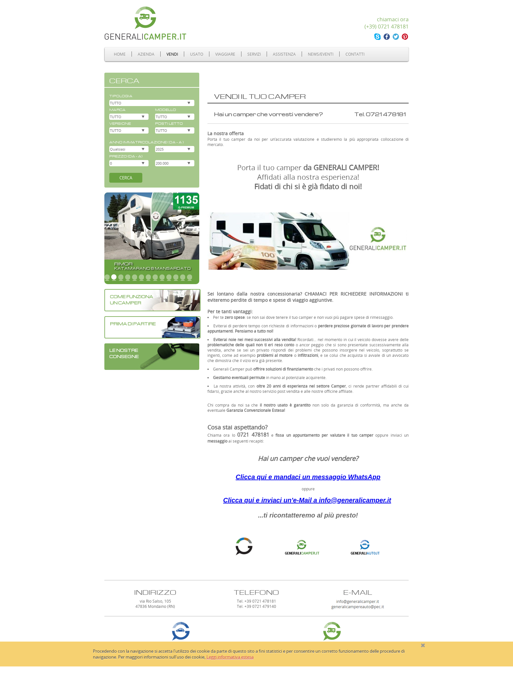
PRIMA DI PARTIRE (133, 323)
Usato (196, 54)
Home (120, 54)
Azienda (146, 54)
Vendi (172, 54)
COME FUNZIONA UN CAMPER (131, 299)
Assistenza (284, 54)
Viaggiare (225, 54)
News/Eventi (320, 54)
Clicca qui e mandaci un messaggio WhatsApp (308, 477)
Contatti (354, 54)
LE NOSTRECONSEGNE (124, 353)
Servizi (254, 54)
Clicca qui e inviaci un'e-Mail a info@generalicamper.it (307, 500)
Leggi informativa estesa (230, 657)
